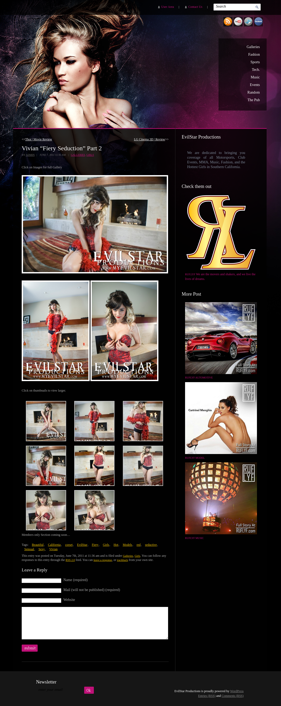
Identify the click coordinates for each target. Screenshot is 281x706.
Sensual (29, 549)
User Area (167, 7)
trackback (122, 559)
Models (127, 545)
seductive (151, 545)
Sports (255, 62)
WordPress (237, 691)
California (54, 545)
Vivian (53, 549)
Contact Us (195, 7)
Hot (115, 545)
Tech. (256, 70)
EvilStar (82, 545)
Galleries (253, 47)
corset (69, 545)
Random (254, 92)
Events (255, 85)
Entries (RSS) (206, 696)
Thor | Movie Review (38, 139)
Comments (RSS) (233, 696)
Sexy (41, 549)
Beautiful (38, 545)
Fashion (254, 54)
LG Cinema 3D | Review (149, 139)
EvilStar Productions (172, 68)
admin (30, 154)
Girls (90, 154)
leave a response (103, 559)
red (138, 545)
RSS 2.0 (70, 559)
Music (255, 77)
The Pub (254, 100)
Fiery (95, 545)
